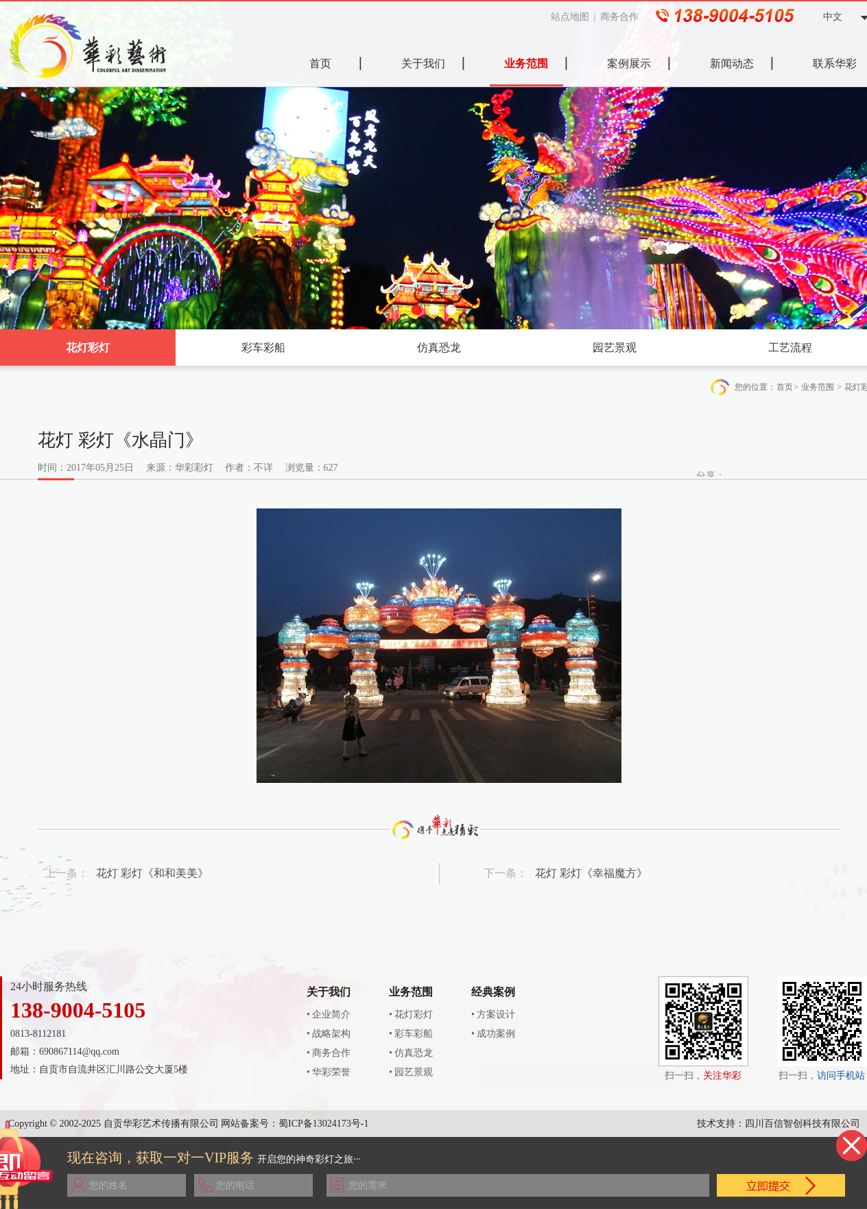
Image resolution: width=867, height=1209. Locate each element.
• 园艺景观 (411, 1072)
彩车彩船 (263, 347)
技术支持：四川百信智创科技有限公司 (778, 1123)
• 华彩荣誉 (329, 1072)
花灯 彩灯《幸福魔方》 (591, 873)
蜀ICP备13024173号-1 (323, 1123)
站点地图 (574, 17)
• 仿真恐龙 (411, 1053)
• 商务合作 (329, 1053)
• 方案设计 (493, 1014)
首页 (784, 387)
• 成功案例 (493, 1034)
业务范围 (817, 387)
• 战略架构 (329, 1034)
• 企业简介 (329, 1014)
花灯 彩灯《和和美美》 (152, 873)
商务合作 (623, 17)
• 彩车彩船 (411, 1034)
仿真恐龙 (439, 347)
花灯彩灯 (88, 347)
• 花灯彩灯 (411, 1014)
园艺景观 (615, 347)
